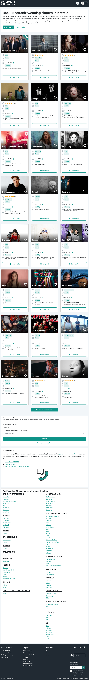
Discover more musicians (44, 410)
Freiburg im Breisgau (9, 501)
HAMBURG (7, 558)
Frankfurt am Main (8, 570)
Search (44, 439)
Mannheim (6, 499)
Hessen (5, 568)
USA (47, 623)
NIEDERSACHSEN (53, 494)
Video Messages (28, 653)
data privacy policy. (79, 674)
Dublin (5, 587)
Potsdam (5, 542)
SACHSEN (50, 578)
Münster (48, 544)
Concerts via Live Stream (30, 655)
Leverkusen (49, 538)
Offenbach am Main (9, 579)
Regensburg (7, 523)
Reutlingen (6, 512)
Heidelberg (6, 503)
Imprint (59, 678)
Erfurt (47, 617)
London (5, 555)
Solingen (48, 553)
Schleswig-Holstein (52, 604)
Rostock (5, 594)
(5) (69, 388)
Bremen (5, 549)
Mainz (47, 564)
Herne (48, 534)
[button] (84, 3)
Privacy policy (66, 678)
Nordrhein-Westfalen (53, 516)
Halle (47, 598)
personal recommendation (67, 454)
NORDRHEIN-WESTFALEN (57, 513)
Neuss (48, 546)
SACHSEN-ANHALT (54, 591)
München (6, 518)
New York (49, 630)
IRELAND (7, 582)
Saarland (48, 572)
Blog (47, 651)
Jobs (47, 653)
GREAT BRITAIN (9, 552)
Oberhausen (50, 549)
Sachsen (48, 581)
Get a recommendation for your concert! (18, 466)
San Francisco (50, 639)
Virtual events (27, 661)
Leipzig (48, 583)
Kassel (5, 574)
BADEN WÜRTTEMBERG (13, 494)
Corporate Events (28, 664)
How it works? (20, 27)
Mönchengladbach (51, 540)
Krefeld (48, 536)
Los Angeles (50, 635)
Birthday (25, 659)
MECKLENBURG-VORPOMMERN (16, 591)
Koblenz (48, 561)
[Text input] (76, 667)
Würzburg (6, 527)
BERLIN (6, 530)
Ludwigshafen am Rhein (53, 566)
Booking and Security (7, 655)
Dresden (48, 585)
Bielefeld (49, 521)
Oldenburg (49, 503)
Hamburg (6, 561)
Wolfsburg (49, 508)
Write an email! (10, 464)
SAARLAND (51, 569)
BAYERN (6, 515)
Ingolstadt (6, 525)
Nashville (49, 632)
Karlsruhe (6, 497)
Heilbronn (6, 508)
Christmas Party (27, 666)
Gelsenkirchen (50, 527)
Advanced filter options (44, 443)
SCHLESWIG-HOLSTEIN (56, 601)
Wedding (25, 657)
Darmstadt (6, 576)
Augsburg (6, 521)
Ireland (5, 585)
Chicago (48, 628)
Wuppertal (49, 518)
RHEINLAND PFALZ (54, 556)
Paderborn (49, 551)
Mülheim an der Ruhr (52, 542)
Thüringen (49, 615)
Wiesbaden (6, 572)
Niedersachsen (50, 497)
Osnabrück (49, 506)
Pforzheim (6, 510)
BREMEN (6, 545)
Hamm (48, 531)
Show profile (16, 77)
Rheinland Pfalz (51, 559)
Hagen (48, 529)
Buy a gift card (5, 657)
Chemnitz (49, 587)
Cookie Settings (83, 678)
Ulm (4, 506)
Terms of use (74, 678)
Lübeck (48, 607)
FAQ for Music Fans (6, 653)
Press (47, 655)
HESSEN (6, 565)
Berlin (5, 534)
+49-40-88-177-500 (12, 462)
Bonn (47, 523)
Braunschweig (50, 501)
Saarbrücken (50, 574)
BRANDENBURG (10, 537)
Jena (47, 619)
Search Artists (8, 27)
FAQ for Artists (5, 651)
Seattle (48, 637)
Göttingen (49, 510)
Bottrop (48, 525)
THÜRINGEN (51, 612)
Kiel (47, 609)
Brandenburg (7, 540)
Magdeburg (49, 596)
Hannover (49, 499)
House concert (27, 651)
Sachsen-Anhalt (51, 594)
